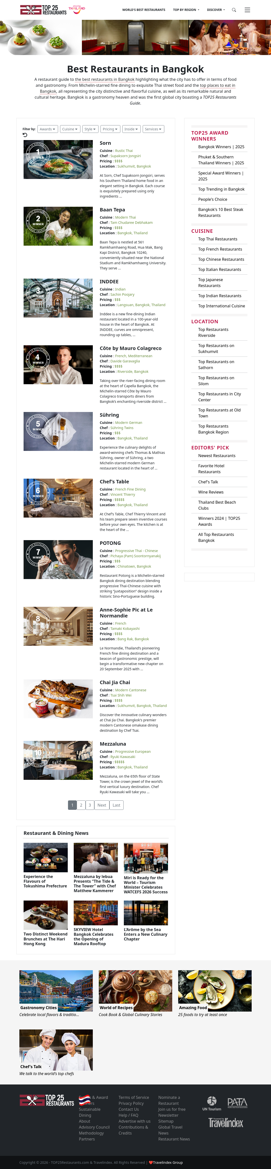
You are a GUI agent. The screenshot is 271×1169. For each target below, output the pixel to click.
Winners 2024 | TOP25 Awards (219, 521)
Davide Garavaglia (125, 361)
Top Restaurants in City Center (219, 397)
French (120, 623)
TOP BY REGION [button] (185, 10)
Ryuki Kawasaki (122, 756)
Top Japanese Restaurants (210, 282)
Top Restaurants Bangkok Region (213, 429)
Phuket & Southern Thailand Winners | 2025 (221, 160)
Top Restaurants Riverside (213, 332)
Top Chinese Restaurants (221, 259)
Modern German (128, 422)
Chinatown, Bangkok (134, 566)
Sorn (105, 143)
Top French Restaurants (220, 249)
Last (116, 805)
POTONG (110, 543)
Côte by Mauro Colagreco (131, 348)
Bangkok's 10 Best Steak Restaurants (220, 212)
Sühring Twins (122, 427)
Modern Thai (125, 217)
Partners (87, 1139)
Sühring (109, 414)
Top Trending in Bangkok (221, 189)
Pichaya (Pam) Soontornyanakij (135, 556)
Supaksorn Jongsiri (125, 155)
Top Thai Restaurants (217, 239)
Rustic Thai (124, 150)
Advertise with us (135, 1121)
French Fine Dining (130, 489)
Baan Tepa (112, 209)
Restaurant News (174, 1139)
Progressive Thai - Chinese (136, 550)
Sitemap (166, 1121)
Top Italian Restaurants (219, 269)
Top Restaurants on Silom (216, 380)
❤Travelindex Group (166, 1162)
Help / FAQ (128, 1115)
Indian (120, 289)
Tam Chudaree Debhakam (131, 222)
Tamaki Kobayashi (125, 628)
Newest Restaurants (217, 455)
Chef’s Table (114, 481)
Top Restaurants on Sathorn (216, 364)
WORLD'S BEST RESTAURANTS (143, 10)
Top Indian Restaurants (219, 295)
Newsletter (168, 1115)
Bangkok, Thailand (132, 233)
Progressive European (133, 751)
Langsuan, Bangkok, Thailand (141, 304)
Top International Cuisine (221, 306)
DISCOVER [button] (215, 10)
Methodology (91, 1133)
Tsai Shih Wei (121, 695)
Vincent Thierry (122, 494)
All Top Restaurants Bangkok (216, 537)
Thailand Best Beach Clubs (217, 505)
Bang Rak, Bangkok (133, 639)
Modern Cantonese (130, 690)
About (84, 1121)
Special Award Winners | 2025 (221, 176)
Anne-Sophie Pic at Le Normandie (126, 612)
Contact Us (129, 1109)
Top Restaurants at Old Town (219, 413)
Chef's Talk (208, 482)
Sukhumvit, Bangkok (134, 166)
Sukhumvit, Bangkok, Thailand (142, 705)
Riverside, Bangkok (132, 371)
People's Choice (212, 199)
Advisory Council (94, 1127)
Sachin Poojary (122, 294)
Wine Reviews (211, 492)
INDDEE (109, 281)
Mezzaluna (113, 743)
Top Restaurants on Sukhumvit (216, 348)
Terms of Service (134, 1097)
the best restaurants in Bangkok (105, 79)
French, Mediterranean (133, 355)
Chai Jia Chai (115, 682)
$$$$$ (120, 499)
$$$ (118, 299)
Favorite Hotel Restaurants (211, 468)
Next (102, 805)
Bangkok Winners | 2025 (221, 146)
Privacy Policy (131, 1103)
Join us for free (172, 1109)
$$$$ (119, 161)
